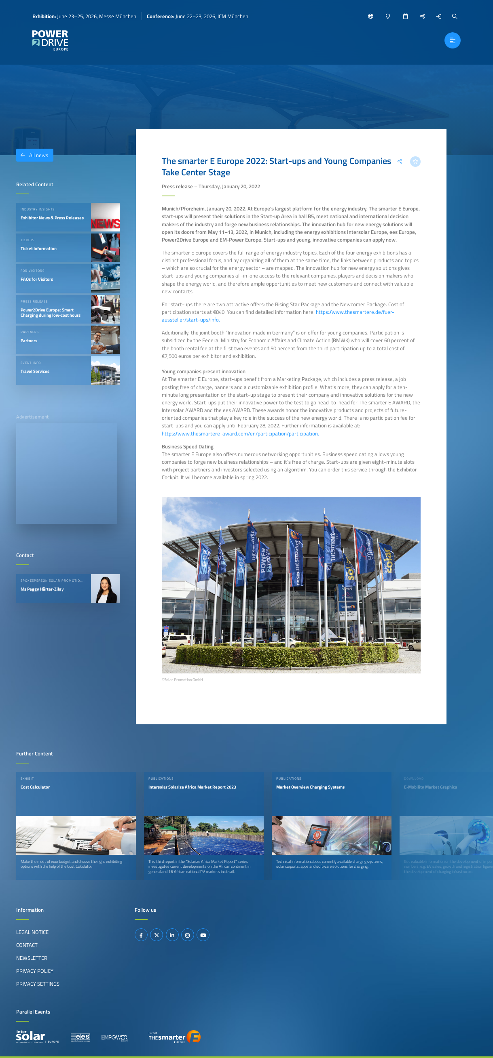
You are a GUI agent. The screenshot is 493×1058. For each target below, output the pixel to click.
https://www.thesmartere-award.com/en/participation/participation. (240, 433)
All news (32, 155)
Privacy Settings (37, 984)
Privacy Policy (34, 971)
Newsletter (31, 958)
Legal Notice (32, 932)
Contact (27, 945)
